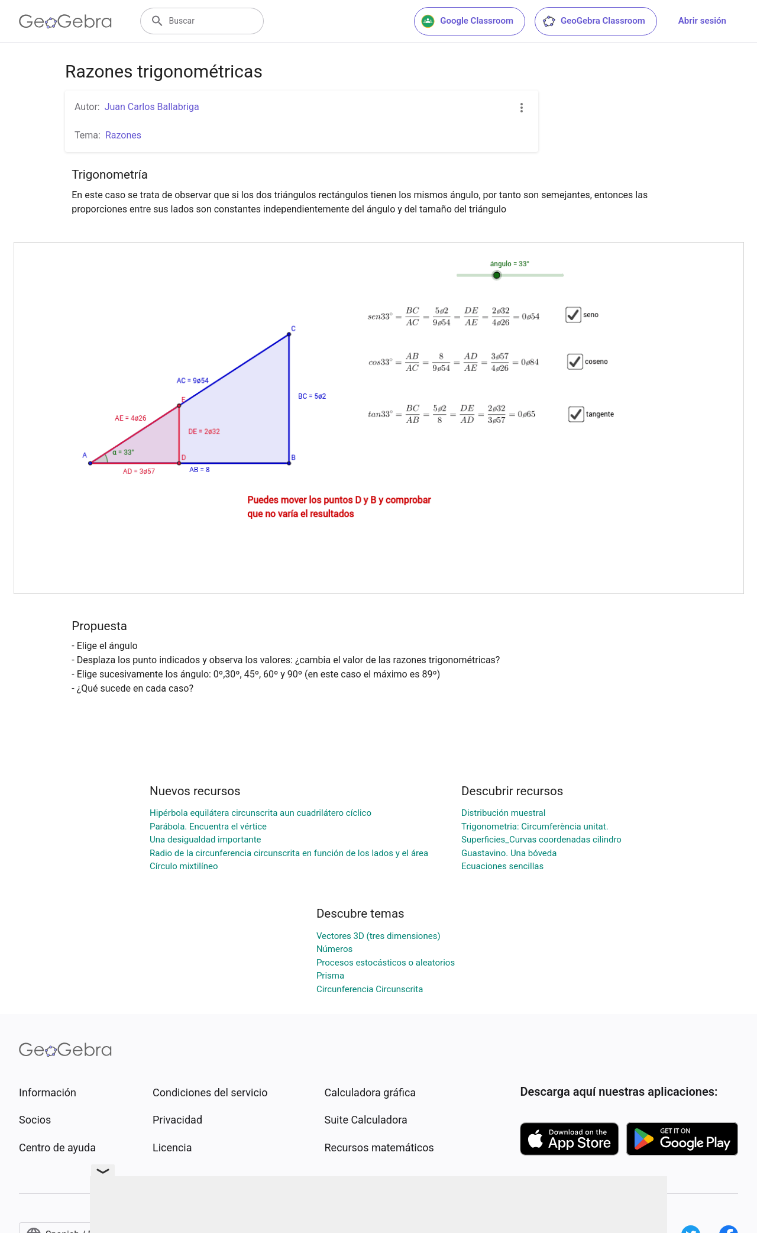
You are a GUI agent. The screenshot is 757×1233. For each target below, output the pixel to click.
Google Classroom (467, 21)
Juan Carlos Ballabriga (152, 106)
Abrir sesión (702, 20)
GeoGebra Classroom (593, 21)
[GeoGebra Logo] (65, 21)
